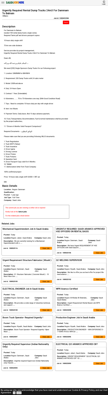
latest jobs (22, 212)
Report (66, 22)
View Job (46, 248)
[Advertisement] (90, 114)
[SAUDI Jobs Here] (14, 4)
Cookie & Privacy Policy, (83, 390)
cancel (19, 393)
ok (14, 393)
